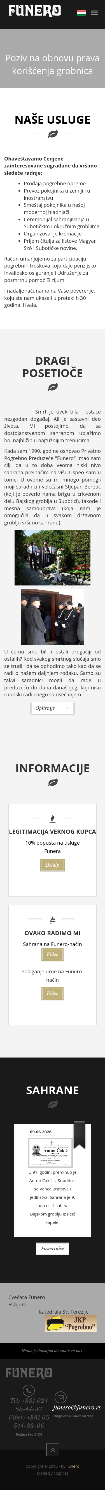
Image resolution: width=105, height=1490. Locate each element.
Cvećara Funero (26, 1297)
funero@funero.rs (77, 1407)
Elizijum (17, 1304)
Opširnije (52, 708)
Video (52, 954)
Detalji (52, 865)
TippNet (60, 1473)
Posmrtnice (52, 1248)
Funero (72, 1466)
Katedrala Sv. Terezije (64, 1311)
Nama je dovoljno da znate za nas (52, 1350)
